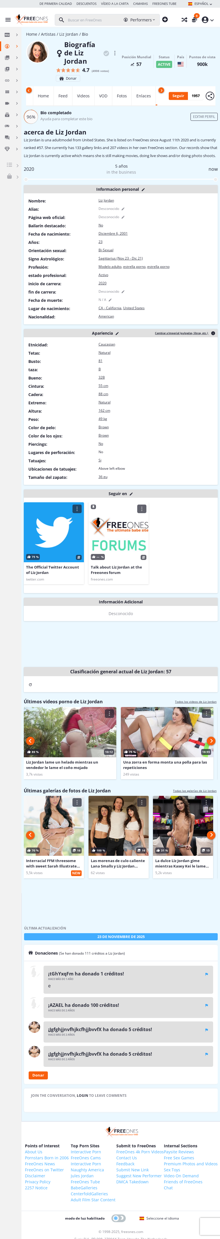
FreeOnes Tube (85, 1181)
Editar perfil (204, 116)
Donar (68, 78)
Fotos (122, 96)
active (164, 64)
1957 (196, 95)
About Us (33, 1151)
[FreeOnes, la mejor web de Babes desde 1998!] (30, 20)
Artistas (48, 34)
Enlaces (143, 96)
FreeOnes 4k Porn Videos (140, 1151)
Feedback (125, 1163)
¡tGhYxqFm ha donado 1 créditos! (86, 974)
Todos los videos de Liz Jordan (196, 702)
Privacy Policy (37, 1181)
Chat (168, 1187)
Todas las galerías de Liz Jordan (195, 791)
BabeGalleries (84, 1187)
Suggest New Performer (139, 1175)
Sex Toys (172, 1169)
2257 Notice (36, 1187)
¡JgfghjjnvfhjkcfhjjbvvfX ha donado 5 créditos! (100, 1029)
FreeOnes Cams (86, 1157)
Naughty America (87, 1169)
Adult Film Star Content (93, 1199)
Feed (63, 96)
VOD (103, 96)
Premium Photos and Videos (191, 1163)
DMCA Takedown (132, 1181)
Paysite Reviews (179, 1151)
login (83, 1095)
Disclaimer (35, 1175)
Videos (83, 96)
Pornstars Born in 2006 (47, 1157)
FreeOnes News (40, 1163)
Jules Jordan (82, 1175)
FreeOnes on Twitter (44, 1169)
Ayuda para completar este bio (66, 118)
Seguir (178, 95)
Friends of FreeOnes (183, 1181)
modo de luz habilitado (85, 1218)
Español (200, 4)
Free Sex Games (179, 1157)
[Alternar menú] (6, 19)
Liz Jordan (68, 34)
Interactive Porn (86, 1151)
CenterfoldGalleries (89, 1193)
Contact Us (126, 1157)
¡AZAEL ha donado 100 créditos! (83, 1005)
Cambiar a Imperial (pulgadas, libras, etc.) (182, 333)
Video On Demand (181, 1175)
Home (31, 34)
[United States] (181, 64)
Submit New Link (132, 1169)
